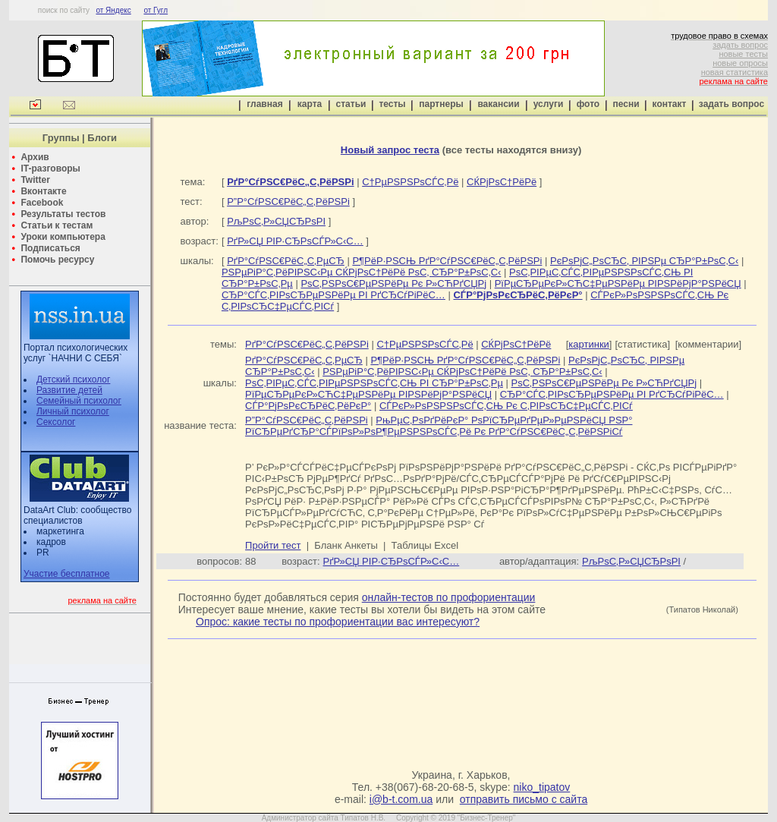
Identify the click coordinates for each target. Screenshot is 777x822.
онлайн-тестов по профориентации (449, 597)
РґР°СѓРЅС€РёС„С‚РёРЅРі (307, 344)
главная (264, 104)
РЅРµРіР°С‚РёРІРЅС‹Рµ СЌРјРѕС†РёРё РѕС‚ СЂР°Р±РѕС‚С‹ (361, 272)
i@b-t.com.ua (401, 799)
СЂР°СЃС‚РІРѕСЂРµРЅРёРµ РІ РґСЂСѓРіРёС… (333, 295)
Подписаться (50, 248)
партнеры (441, 104)
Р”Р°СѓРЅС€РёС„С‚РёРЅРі (288, 201)
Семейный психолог (78, 400)
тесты (392, 104)
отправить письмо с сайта (523, 799)
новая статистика (734, 72)
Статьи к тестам (56, 225)
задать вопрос (740, 44)
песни (625, 104)
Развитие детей (69, 390)
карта (309, 104)
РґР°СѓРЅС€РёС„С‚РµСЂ (285, 260)
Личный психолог (72, 411)
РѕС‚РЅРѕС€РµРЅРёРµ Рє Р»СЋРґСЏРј (393, 283)
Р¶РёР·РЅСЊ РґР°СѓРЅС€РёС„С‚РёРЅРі (447, 260)
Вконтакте (43, 191)
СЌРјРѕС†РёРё (501, 181)
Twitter (34, 180)
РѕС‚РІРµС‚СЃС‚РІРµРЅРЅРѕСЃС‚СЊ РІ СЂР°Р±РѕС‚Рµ (374, 383)
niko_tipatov (542, 787)
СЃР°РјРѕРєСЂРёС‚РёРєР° (308, 405)
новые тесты (743, 53)
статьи (351, 104)
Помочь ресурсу (57, 259)
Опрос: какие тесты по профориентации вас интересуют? (338, 622)
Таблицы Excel (425, 545)
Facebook (41, 202)
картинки (588, 344)
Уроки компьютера (62, 236)
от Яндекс (113, 10)
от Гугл (155, 10)
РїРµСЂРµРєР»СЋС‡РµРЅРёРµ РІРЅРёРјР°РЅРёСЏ (618, 283)
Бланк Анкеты (345, 545)
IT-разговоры (50, 168)
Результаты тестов (62, 214)
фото (588, 104)
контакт (670, 104)
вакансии (498, 104)
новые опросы (740, 63)
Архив (34, 157)
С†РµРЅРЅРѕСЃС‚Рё (410, 181)
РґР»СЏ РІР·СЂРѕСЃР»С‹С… (295, 241)
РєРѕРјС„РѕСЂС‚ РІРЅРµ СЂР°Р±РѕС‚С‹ (644, 260)
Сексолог (55, 422)
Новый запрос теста (390, 150)
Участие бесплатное (67, 573)
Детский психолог (73, 379)
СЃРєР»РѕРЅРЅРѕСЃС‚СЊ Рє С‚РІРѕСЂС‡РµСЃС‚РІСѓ (506, 405)
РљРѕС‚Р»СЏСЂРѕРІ (276, 221)
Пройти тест (272, 545)
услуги (548, 104)
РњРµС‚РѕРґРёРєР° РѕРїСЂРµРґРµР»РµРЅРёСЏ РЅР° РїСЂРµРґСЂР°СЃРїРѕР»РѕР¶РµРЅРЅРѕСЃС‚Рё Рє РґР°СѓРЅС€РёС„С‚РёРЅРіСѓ (438, 425)
